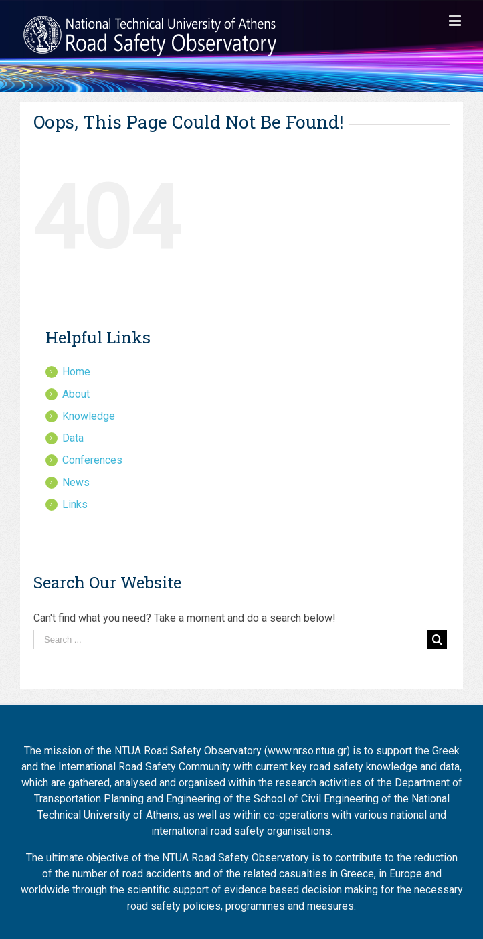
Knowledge (88, 416)
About (76, 394)
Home (76, 371)
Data (73, 438)
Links (75, 504)
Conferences (92, 460)
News (76, 482)
